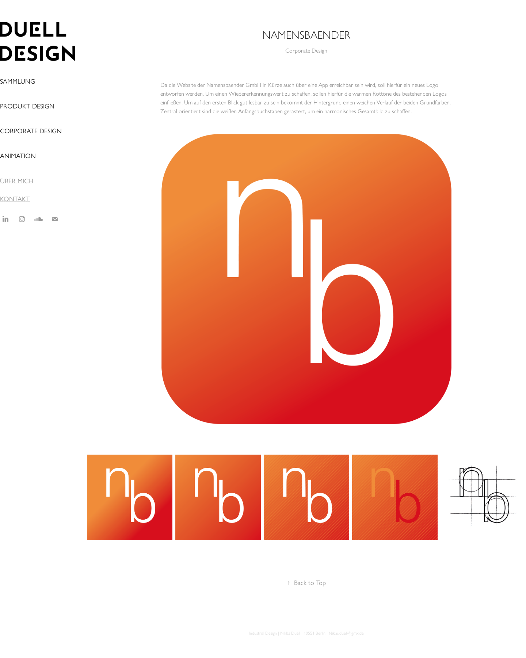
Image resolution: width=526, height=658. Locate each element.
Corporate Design (31, 131)
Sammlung (17, 81)
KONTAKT (15, 199)
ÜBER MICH (16, 181)
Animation (18, 156)
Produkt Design (27, 106)
